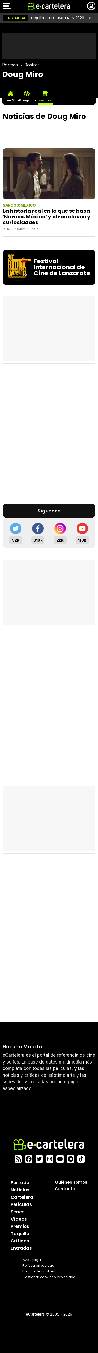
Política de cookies (38, 1271)
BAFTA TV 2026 (71, 18)
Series (18, 1212)
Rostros (32, 64)
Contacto (65, 1188)
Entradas (21, 1248)
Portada (10, 64)
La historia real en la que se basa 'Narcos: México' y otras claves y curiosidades (46, 216)
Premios (20, 1226)
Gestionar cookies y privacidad (49, 1276)
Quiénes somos (71, 1182)
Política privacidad (38, 1265)
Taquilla (20, 1233)
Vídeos (19, 1219)
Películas (21, 1204)
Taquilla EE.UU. (42, 18)
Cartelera (22, 1197)
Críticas (20, 1241)
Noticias (20, 1190)
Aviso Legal (32, 1259)
